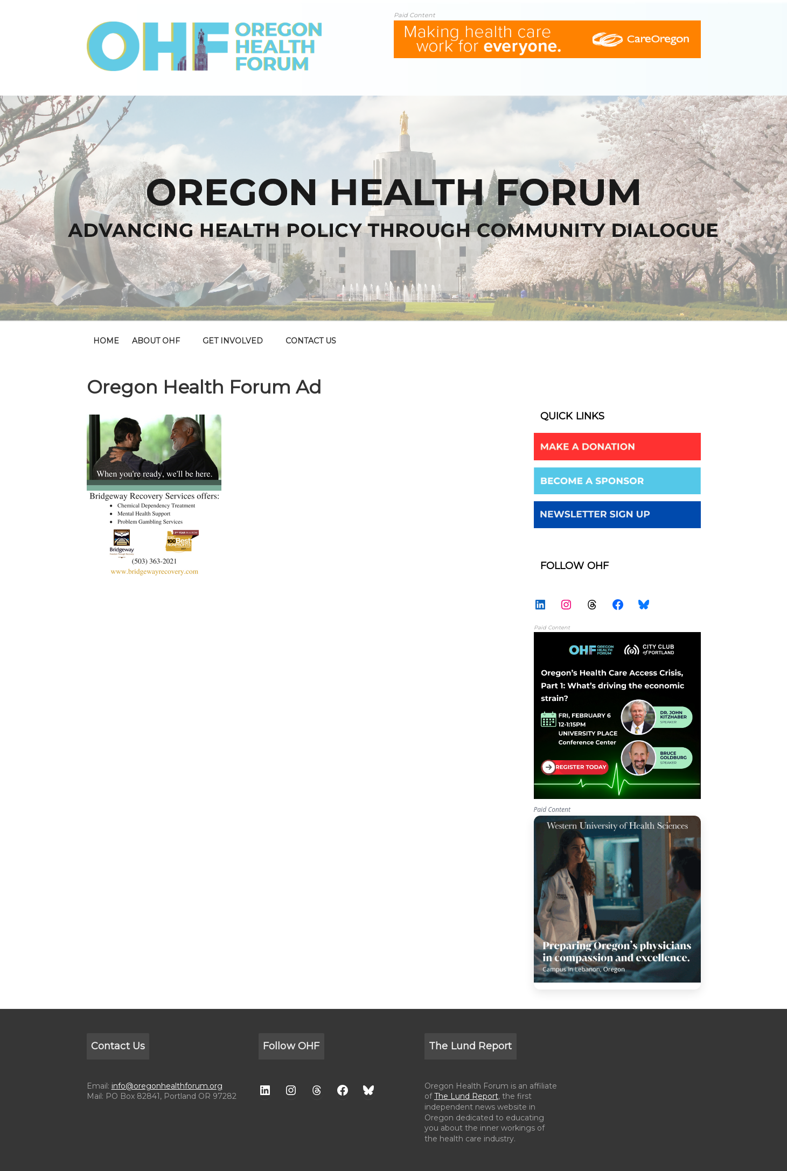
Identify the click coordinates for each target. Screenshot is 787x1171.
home (106, 341)
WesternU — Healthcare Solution (617, 903)
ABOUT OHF (156, 341)
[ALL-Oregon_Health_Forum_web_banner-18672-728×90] (547, 27)
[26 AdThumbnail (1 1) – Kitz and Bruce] (617, 638)
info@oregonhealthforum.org (167, 1086)
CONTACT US (310, 341)
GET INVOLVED (233, 341)
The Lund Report (466, 1096)
